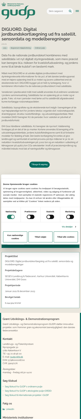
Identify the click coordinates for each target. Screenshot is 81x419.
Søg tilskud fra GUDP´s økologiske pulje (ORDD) (28, 350)
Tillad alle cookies (65, 237)
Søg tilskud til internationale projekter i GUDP (27, 354)
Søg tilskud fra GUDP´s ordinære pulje (23, 346)
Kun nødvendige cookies (15, 237)
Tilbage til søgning (39, 164)
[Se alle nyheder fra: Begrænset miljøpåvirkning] (20, 48)
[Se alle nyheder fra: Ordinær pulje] (40, 48)
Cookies (10, 411)
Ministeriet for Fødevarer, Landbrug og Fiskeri (27, 383)
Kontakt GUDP (11, 397)
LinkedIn (10, 369)
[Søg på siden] (70, 11)
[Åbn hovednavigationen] (78, 11)
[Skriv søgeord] (60, 11)
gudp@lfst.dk (16, 316)
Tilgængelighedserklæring (32, 411)
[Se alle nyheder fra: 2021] (5, 48)
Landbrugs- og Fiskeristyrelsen (20, 391)
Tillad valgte (40, 237)
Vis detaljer (67, 227)
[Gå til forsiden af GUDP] (17, 11)
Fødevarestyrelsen (14, 387)
